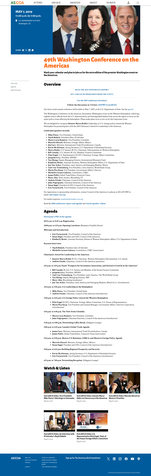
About (93, 2)
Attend (38, 2)
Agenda (13, 87)
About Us (28, 457)
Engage (56, 2)
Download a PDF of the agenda (57, 216)
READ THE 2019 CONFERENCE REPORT (92, 90)
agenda (130, 109)
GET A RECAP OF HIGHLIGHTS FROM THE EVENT (91, 94)
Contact (27, 466)
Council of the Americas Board (49, 463)
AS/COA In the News (31, 460)
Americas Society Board (49, 460)
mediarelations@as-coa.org (72, 199)
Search (138, 2)
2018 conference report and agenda (66, 203)
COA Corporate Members (49, 466)
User (128, 2)
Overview (14, 83)
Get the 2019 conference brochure (92, 100)
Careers (27, 462)
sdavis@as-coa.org (57, 194)
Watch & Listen (16, 90)
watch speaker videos (96, 203)
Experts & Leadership (48, 457)
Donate (111, 2)
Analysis (75, 2)
